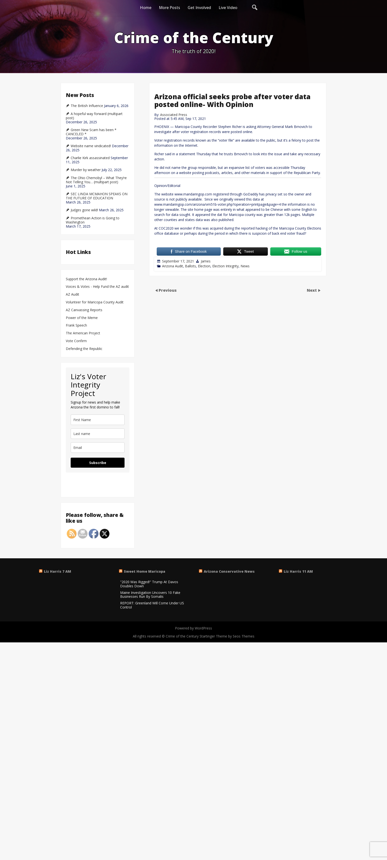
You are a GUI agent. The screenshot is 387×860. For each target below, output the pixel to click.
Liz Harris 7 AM (57, 571)
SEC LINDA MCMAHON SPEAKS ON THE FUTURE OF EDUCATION (96, 196)
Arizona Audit (172, 266)
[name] (98, 420)
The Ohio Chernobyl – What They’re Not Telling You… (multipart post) (96, 180)
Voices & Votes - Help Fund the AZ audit (97, 287)
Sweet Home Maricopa (144, 571)
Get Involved (199, 7)
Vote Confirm (76, 341)
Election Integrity (225, 266)
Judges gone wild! (84, 210)
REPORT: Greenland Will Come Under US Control (152, 605)
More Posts (169, 7)
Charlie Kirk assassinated (90, 158)
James (206, 261)
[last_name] (98, 433)
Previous (168, 290)
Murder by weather (86, 170)
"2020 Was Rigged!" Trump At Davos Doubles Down (149, 584)
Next (312, 290)
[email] (98, 447)
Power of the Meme (82, 318)
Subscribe (97, 462)
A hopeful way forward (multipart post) (94, 116)
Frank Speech (76, 325)
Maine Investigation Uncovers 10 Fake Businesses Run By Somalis (150, 595)
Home (145, 7)
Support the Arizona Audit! (86, 279)
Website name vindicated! (91, 146)
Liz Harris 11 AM (298, 571)
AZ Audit (72, 294)
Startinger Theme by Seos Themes (227, 636)
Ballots (190, 266)
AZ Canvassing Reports (84, 310)
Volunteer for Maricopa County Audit (95, 302)
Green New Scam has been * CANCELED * (91, 132)
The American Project (83, 333)
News (245, 266)
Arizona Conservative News (229, 571)
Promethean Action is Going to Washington (92, 220)
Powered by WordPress (193, 628)
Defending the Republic (84, 349)
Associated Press (173, 114)
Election (204, 266)
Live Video (228, 7)
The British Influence (87, 106)
